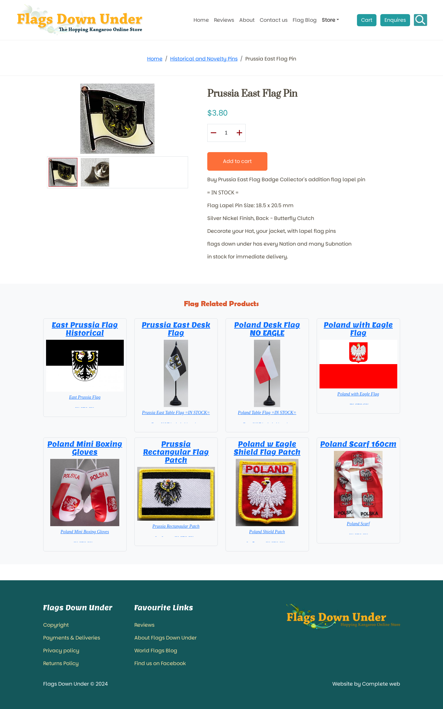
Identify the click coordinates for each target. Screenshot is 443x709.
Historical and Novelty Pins (204, 58)
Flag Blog (305, 20)
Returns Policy (61, 663)
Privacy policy (61, 650)
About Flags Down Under (165, 637)
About (247, 20)
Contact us (274, 20)
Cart (366, 20)
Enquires (395, 20)
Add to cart (237, 161)
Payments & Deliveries (71, 637)
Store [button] (328, 20)
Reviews (224, 20)
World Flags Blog (155, 650)
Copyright (56, 625)
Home (201, 20)
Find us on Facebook (160, 663)
